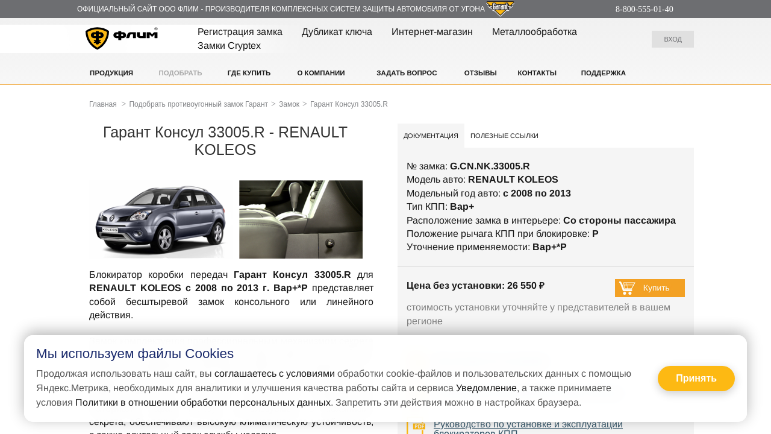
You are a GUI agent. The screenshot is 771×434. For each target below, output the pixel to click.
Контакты (537, 73)
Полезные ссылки (504, 135)
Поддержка (603, 73)
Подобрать (180, 73)
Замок (289, 104)
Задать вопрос (406, 73)
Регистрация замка (240, 32)
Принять (696, 378)
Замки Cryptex (229, 45)
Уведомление (486, 388)
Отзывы (480, 73)
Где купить (249, 73)
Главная (103, 104)
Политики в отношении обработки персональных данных (203, 402)
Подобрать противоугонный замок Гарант (198, 104)
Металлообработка (534, 32)
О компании (321, 73)
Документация (431, 135)
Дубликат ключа (337, 32)
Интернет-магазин (432, 32)
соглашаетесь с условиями (274, 373)
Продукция (111, 73)
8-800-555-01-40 (644, 9)
